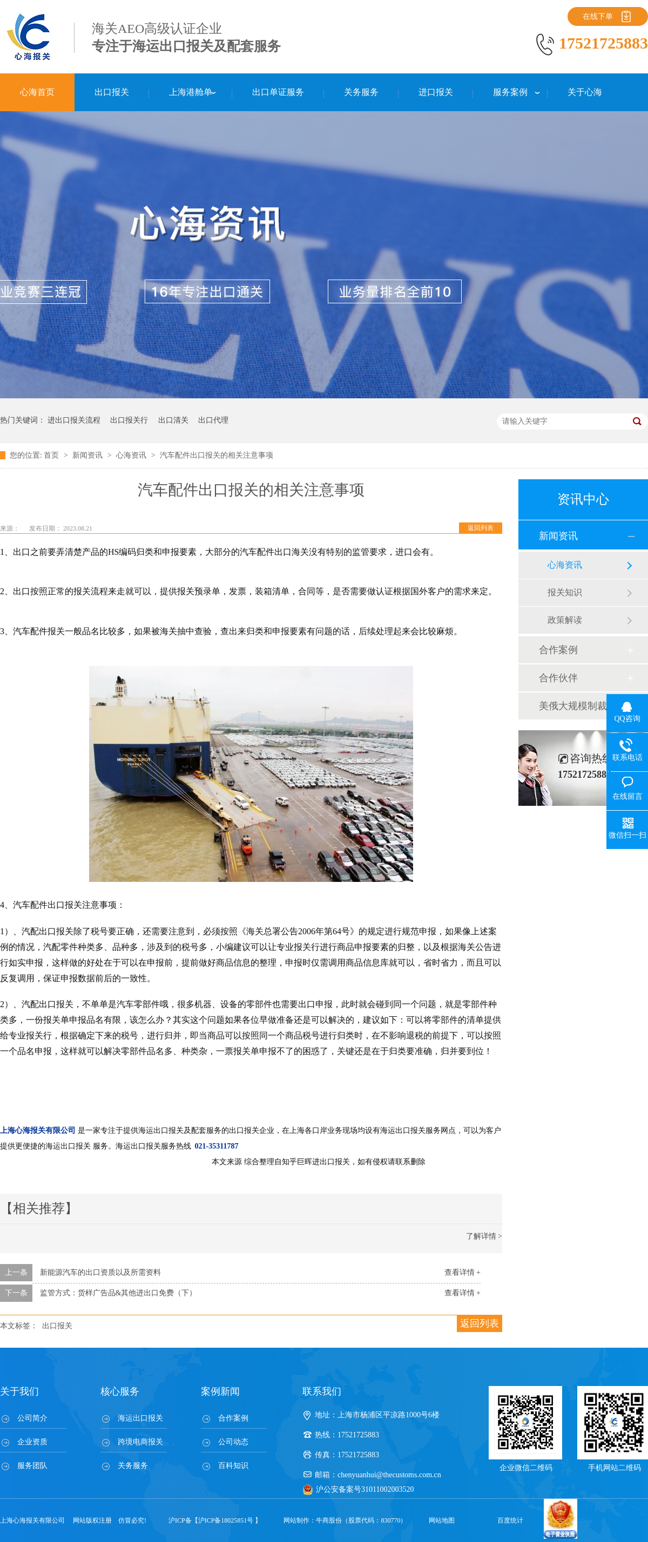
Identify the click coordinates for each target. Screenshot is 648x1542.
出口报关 (57, 1326)
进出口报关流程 (74, 420)
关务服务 (133, 1466)
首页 (52, 455)
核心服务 (119, 1391)
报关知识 (565, 592)
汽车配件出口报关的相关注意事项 (216, 455)
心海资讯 (132, 455)
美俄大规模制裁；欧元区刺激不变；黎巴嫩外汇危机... (582, 706)
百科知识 (233, 1466)
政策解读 (565, 619)
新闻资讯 (88, 455)
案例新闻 (220, 1391)
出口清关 (173, 420)
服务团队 (32, 1466)
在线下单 (598, 16)
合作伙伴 (558, 677)
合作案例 (558, 649)
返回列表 (481, 528)
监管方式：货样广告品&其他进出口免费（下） (118, 1293)
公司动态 (233, 1442)
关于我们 (19, 1391)
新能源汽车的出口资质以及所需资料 (100, 1272)
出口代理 (213, 420)
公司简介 (32, 1418)
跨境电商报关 (140, 1442)
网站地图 (442, 1520)
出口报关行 (129, 420)
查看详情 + (462, 1272)
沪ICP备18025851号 (226, 1520)
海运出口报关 (140, 1418)
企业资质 (32, 1442)
